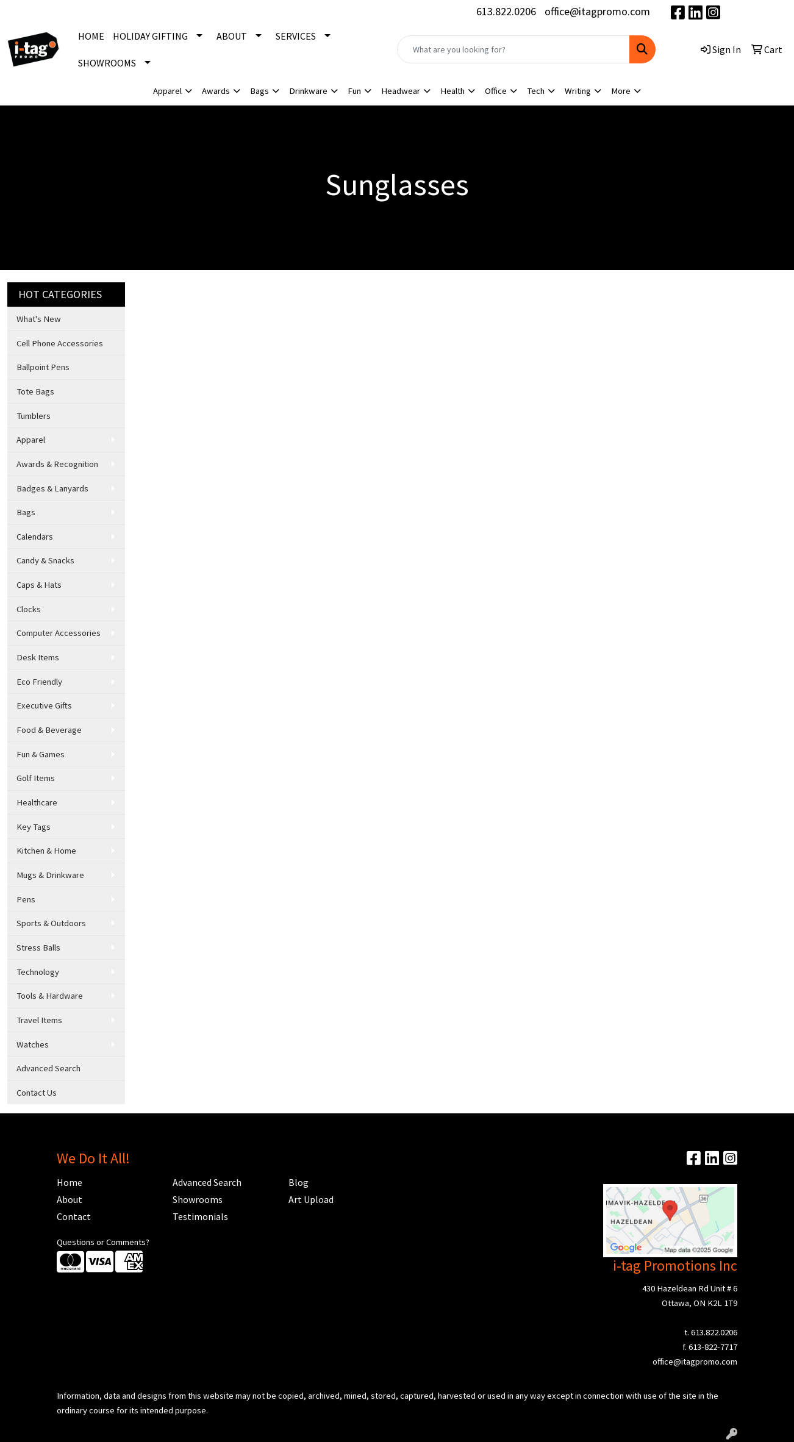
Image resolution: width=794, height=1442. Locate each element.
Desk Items (37, 657)
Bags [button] (259, 90)
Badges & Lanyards (52, 488)
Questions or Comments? (103, 1242)
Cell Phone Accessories (59, 343)
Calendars (34, 536)
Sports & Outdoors (51, 923)
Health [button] (452, 90)
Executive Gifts (44, 705)
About (69, 1199)
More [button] (621, 90)
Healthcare (36, 802)
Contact (74, 1216)
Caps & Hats (39, 584)
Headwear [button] (400, 90)
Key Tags (33, 826)
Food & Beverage (49, 729)
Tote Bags (35, 391)
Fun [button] (354, 90)
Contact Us (36, 1092)
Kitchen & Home (46, 850)
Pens (25, 899)
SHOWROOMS (107, 63)
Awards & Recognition (57, 464)
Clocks (28, 609)
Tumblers (33, 415)
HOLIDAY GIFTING (150, 36)
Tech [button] (536, 90)
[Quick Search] (513, 49)
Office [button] (496, 90)
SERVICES (296, 36)
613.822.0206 (506, 11)
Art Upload (311, 1199)
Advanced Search (48, 1068)
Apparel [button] (167, 90)
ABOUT (231, 36)
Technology (37, 971)
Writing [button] (578, 90)
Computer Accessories (58, 632)
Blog (298, 1182)
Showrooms (198, 1199)
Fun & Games (40, 754)
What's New (38, 318)
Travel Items (39, 1020)
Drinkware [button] (308, 90)
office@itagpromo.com (597, 11)
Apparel (30, 439)
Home (69, 1182)
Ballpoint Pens (43, 367)
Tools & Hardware (49, 995)
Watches (32, 1044)
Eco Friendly (39, 681)
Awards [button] (216, 90)
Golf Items (35, 778)
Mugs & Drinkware (50, 874)
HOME (91, 36)
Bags (25, 512)
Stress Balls (38, 947)
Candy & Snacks (45, 560)
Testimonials (200, 1216)
